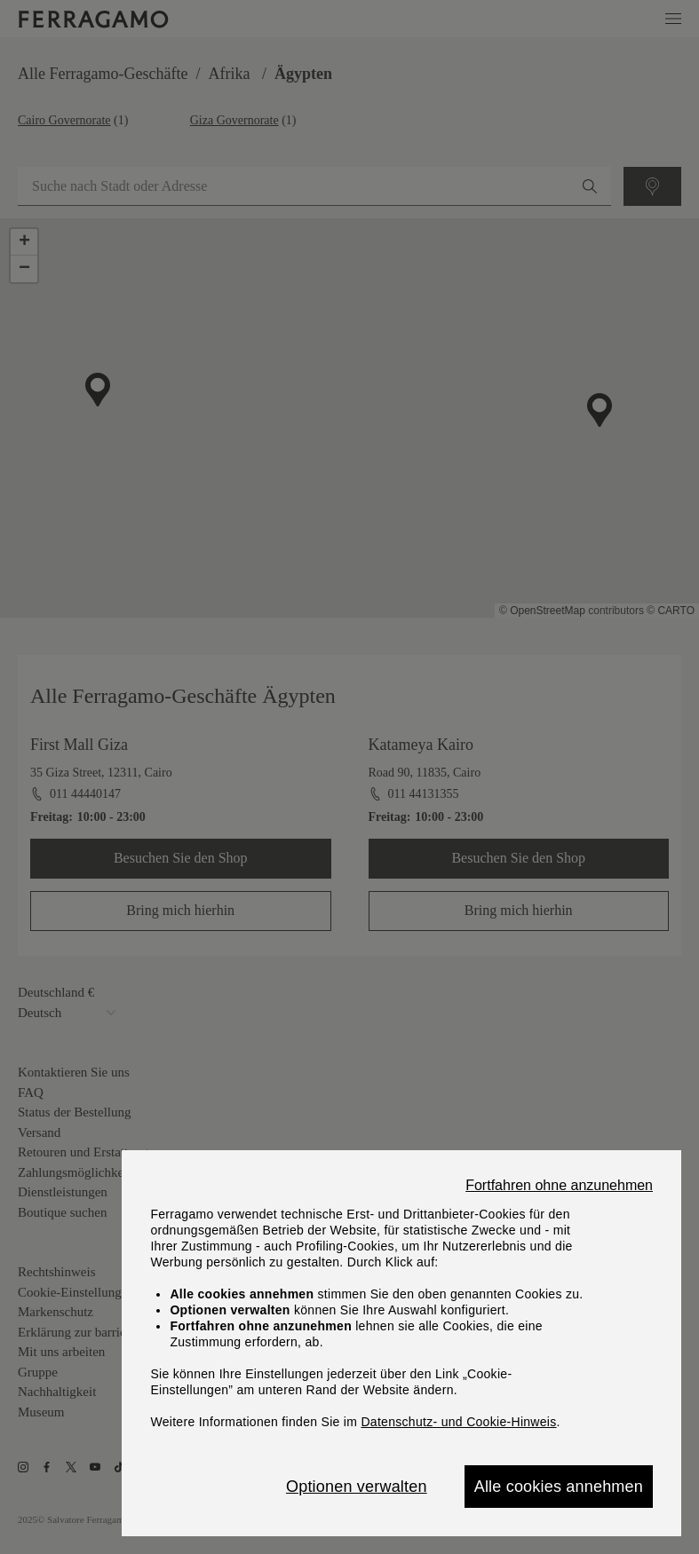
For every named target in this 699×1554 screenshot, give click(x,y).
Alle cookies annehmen (558, 1486)
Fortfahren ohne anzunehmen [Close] (559, 1186)
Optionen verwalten (356, 1486)
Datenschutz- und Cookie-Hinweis (458, 1422)
